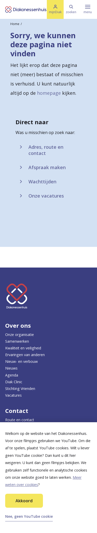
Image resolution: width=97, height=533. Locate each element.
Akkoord (24, 501)
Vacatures (13, 395)
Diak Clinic (13, 381)
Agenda (11, 375)
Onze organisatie (19, 334)
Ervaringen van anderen (25, 354)
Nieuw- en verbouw (21, 361)
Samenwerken (17, 341)
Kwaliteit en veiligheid (23, 348)
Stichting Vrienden (20, 388)
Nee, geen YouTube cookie (29, 516)
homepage (49, 93)
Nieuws (11, 368)
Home (14, 24)
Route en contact (19, 419)
